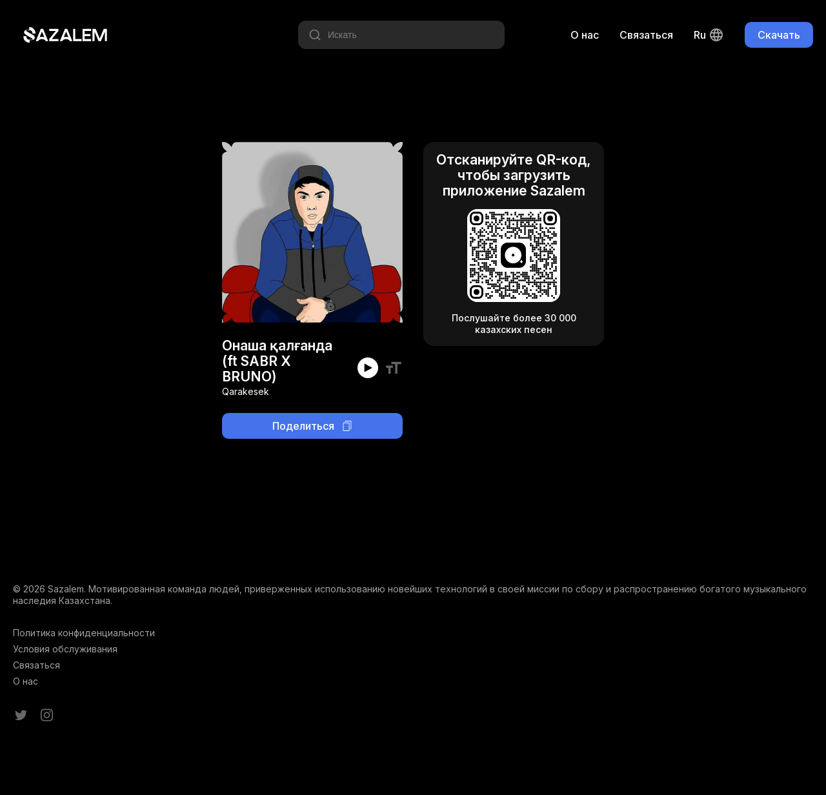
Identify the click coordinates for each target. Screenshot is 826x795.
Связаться (646, 34)
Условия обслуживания (65, 648)
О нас (584, 34)
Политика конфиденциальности (84, 632)
